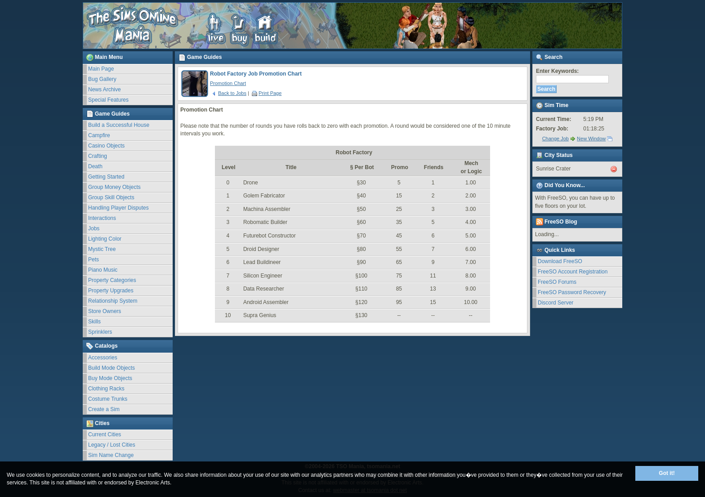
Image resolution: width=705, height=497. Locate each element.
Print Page (266, 93)
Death (95, 166)
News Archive (104, 89)
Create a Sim (104, 409)
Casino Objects (106, 146)
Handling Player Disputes (118, 208)
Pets (93, 259)
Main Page (101, 69)
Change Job (555, 138)
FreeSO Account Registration (572, 272)
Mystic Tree (102, 249)
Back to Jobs (228, 93)
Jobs (93, 228)
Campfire (99, 135)
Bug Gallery (102, 79)
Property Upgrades (111, 290)
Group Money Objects (114, 187)
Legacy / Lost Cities (111, 445)
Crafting (97, 156)
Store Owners (104, 311)
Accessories (102, 357)
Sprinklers (100, 332)
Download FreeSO (560, 261)
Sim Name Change (111, 455)
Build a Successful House (118, 125)
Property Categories (112, 280)
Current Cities (104, 434)
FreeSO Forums (557, 282)
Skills (94, 321)
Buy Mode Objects (110, 378)
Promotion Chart (228, 83)
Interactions (102, 218)
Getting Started (106, 177)
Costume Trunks (107, 399)
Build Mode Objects (111, 368)
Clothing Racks (106, 388)
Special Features (108, 100)
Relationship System (112, 301)
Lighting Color (104, 239)
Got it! (666, 473)
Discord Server (555, 303)
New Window (591, 138)
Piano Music (102, 270)
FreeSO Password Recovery (572, 292)
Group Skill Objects (111, 197)
